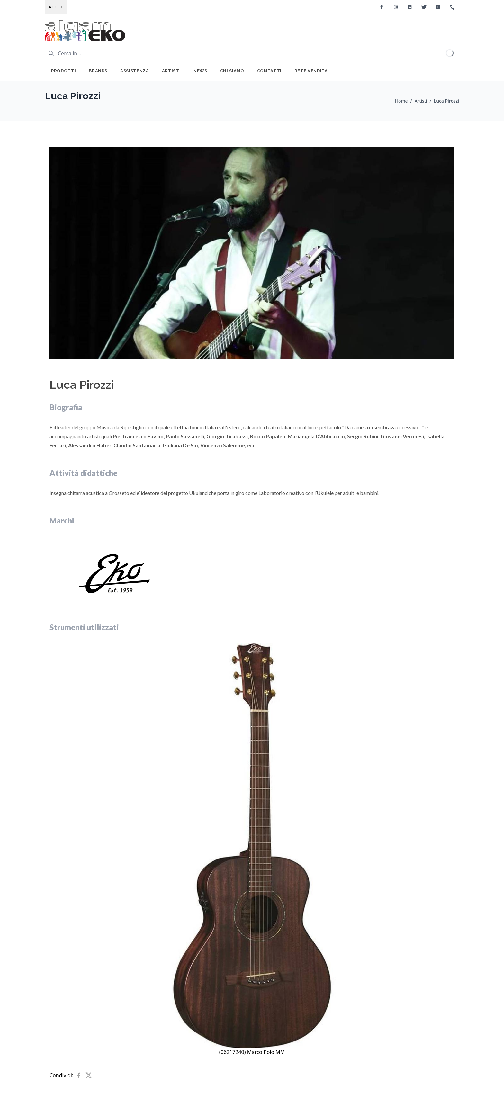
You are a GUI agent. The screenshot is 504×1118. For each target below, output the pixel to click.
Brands (98, 70)
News (200, 70)
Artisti (171, 70)
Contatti (269, 70)
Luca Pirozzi (446, 101)
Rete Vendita (311, 70)
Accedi (56, 7)
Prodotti (63, 70)
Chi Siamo (232, 70)
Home (401, 101)
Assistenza (134, 70)
